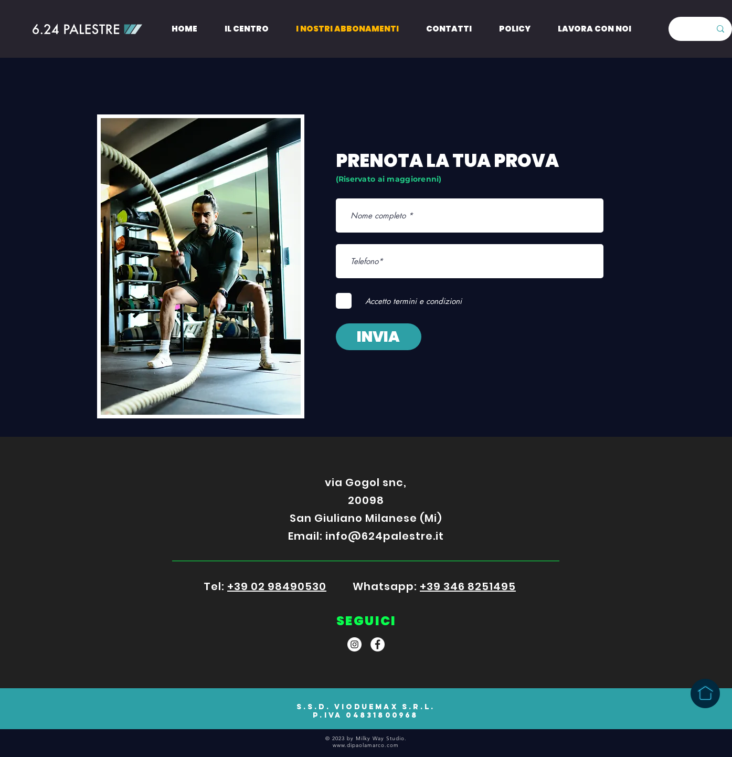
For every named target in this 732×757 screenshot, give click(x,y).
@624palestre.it (396, 536)
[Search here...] (685, 29)
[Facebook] (377, 644)
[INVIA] (378, 336)
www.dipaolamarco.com (366, 745)
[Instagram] (354, 644)
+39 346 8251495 (468, 586)
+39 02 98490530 (276, 586)
